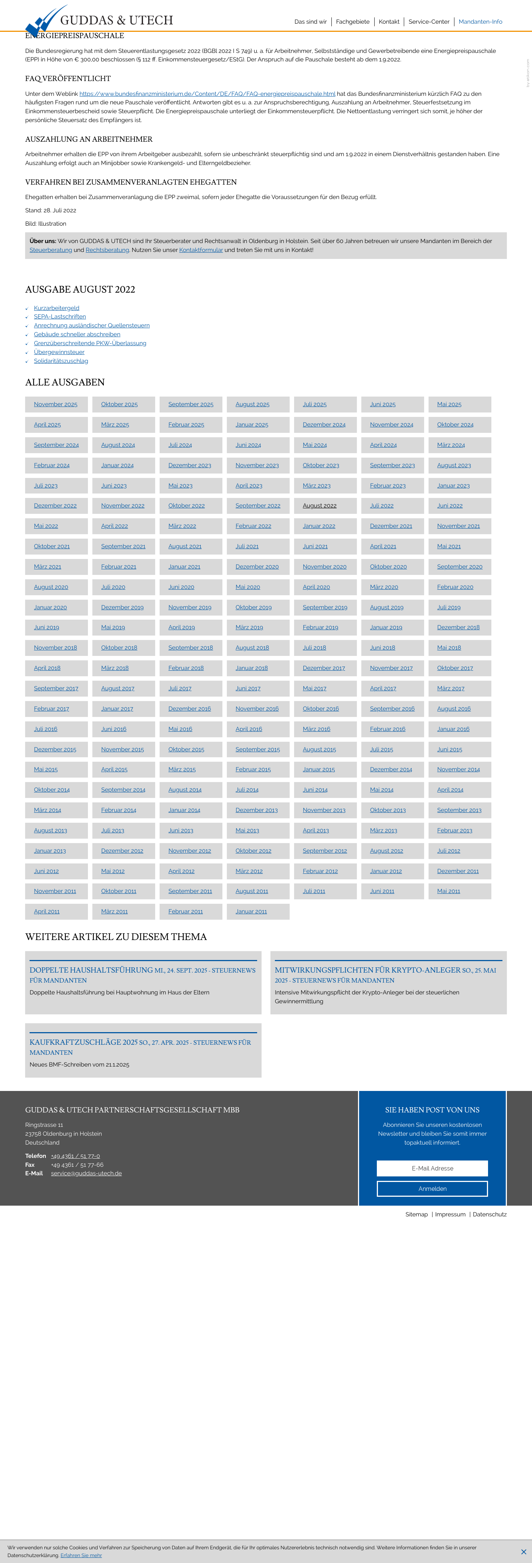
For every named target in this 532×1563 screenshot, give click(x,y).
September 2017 (56, 907)
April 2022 (114, 745)
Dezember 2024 (324, 643)
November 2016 (257, 928)
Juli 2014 (247, 1009)
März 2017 (451, 907)
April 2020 (316, 806)
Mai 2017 (315, 907)
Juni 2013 (180, 1049)
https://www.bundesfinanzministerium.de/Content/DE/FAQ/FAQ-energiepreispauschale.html (207, 313)
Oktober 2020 (388, 785)
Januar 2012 (386, 1090)
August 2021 (185, 765)
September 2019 (325, 826)
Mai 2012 (113, 1090)
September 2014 (123, 1009)
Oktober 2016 (321, 928)
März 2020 (384, 806)
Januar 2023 (453, 704)
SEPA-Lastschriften (60, 535)
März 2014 (47, 1029)
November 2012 (189, 1070)
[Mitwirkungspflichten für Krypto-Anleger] (388, 1226)
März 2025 (115, 643)
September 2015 (258, 968)
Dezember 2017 (324, 887)
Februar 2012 (320, 1090)
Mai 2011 (448, 1110)
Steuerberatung (51, 469)
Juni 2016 (113, 948)
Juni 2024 (248, 664)
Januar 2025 (252, 643)
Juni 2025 (383, 623)
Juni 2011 (382, 1110)
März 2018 (115, 887)
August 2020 (51, 806)
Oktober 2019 (254, 826)
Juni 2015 (450, 968)
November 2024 (391, 643)
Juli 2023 (46, 704)
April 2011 (46, 1130)
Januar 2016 (453, 948)
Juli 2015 (381, 968)
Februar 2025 (186, 643)
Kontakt (389, 21)
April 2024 (383, 664)
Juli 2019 (449, 826)
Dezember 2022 (55, 724)
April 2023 (249, 704)
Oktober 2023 (321, 684)
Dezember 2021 (391, 745)
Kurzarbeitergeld (56, 527)
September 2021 (123, 765)
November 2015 (122, 968)
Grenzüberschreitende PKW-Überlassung (90, 562)
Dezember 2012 (122, 1070)
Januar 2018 (252, 887)
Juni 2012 (46, 1090)
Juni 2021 (315, 765)
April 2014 (450, 1009)
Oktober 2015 (186, 968)
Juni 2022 (450, 724)
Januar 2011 (251, 1130)
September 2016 (392, 928)
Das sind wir (310, 21)
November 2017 (391, 887)
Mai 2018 (449, 866)
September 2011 (190, 1110)
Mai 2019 (113, 846)
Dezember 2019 (122, 826)
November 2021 (458, 745)
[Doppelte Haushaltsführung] (143, 1226)
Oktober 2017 (455, 887)
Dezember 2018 (458, 846)
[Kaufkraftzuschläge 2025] (143, 1343)
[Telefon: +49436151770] (75, 1473)
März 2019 (249, 846)
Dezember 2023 (189, 684)
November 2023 (257, 684)
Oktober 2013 (388, 1029)
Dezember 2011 (458, 1090)
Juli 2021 (247, 765)
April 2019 (181, 846)
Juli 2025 (315, 623)
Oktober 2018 (119, 866)
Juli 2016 (45, 948)
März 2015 (182, 988)
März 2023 (317, 704)
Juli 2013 (112, 1049)
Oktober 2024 (455, 643)
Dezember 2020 (257, 785)
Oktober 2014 (52, 1009)
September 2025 (191, 623)
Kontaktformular (201, 469)
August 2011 (252, 1110)
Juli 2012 (448, 1070)
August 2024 (118, 664)
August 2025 (253, 623)
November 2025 (56, 623)
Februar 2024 (52, 684)
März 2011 (114, 1130)
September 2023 (392, 684)
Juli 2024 (180, 664)
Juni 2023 (114, 704)
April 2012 (181, 1090)
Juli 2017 (179, 907)
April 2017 (383, 907)
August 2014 (185, 1009)
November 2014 (458, 988)
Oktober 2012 (254, 1070)
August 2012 (386, 1070)
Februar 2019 (320, 846)
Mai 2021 (449, 765)
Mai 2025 (449, 623)
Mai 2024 (315, 664)
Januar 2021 (184, 785)
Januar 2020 (50, 826)
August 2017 (117, 907)
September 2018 (190, 866)
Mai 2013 (247, 1049)
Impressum (450, 1532)
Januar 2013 (50, 1070)
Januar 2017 (117, 928)
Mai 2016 (180, 948)
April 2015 (114, 988)
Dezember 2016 (189, 928)
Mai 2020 (248, 806)
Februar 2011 (185, 1130)
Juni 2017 (248, 907)
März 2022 (182, 745)
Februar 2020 (455, 806)
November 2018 (55, 866)
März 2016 (317, 948)
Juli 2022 (382, 724)
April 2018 (47, 887)
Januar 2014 (184, 1029)
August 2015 (319, 968)
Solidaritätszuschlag (61, 580)
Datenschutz (490, 1532)
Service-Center (429, 21)
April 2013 (316, 1049)
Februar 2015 (253, 988)
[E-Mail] (432, 1486)
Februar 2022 (254, 745)
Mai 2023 (180, 704)
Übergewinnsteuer (59, 571)
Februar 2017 (51, 928)
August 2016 (454, 928)
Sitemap (417, 1532)
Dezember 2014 (391, 988)
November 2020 (325, 785)
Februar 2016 (388, 948)
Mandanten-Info (480, 21)
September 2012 (325, 1070)
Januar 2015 (319, 988)
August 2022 (320, 724)
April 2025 (47, 643)
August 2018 (252, 866)
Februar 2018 (186, 887)
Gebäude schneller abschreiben (77, 553)
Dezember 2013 (257, 1029)
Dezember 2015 (55, 968)
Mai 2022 (46, 745)
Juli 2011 (314, 1110)
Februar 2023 (388, 704)
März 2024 (451, 664)
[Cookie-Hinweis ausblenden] (524, 1552)
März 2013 (384, 1049)
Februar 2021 (118, 785)
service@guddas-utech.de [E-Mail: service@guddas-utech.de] (86, 1491)
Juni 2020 (181, 806)
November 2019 (189, 826)
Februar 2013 (455, 1049)
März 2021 (47, 785)
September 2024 (56, 664)
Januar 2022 (319, 745)
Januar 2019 (386, 846)
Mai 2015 (46, 988)
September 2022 (258, 724)
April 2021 (383, 765)
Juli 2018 (314, 866)
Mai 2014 (382, 1009)
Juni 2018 (382, 866)
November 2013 (324, 1029)
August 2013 (50, 1049)
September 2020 (460, 785)
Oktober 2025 (119, 623)
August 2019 (387, 826)
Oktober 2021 (52, 765)
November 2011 (55, 1110)
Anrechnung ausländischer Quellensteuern (92, 544)
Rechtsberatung (107, 469)
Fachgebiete (353, 21)
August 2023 (454, 684)
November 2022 (122, 724)
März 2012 (249, 1090)
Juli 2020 (113, 806)
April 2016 (249, 948)
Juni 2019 (46, 846)
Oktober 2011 (118, 1110)
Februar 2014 (118, 1029)
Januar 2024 (117, 684)
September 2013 (459, 1029)
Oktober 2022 (186, 724)
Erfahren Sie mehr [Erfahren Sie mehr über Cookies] (81, 1556)
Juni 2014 (315, 1009)
